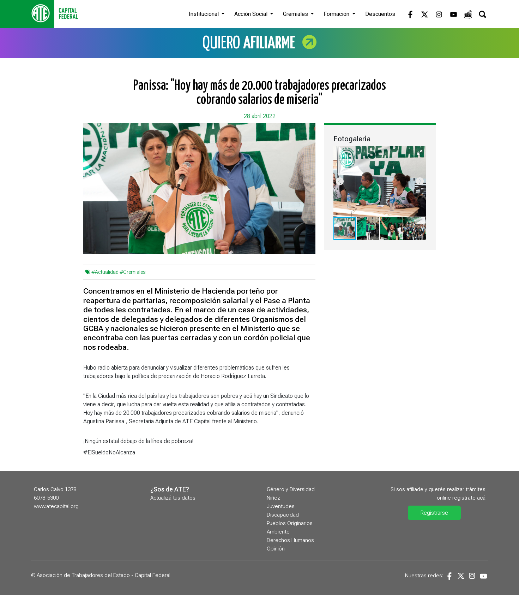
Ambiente (278, 532)
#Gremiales (132, 272)
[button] (420, 152)
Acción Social (251, 14)
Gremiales (296, 14)
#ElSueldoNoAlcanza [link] (109, 452)
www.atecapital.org (56, 506)
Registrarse (434, 512)
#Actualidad (105, 272)
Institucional (204, 14)
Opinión (276, 549)
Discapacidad (283, 515)
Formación (337, 14)
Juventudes (281, 506)
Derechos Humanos (290, 540)
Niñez (273, 498)
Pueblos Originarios (290, 523)
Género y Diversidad (291, 489)
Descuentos (380, 14)
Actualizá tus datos (172, 498)
